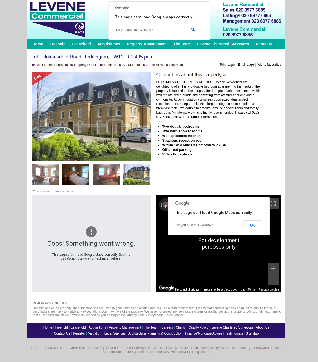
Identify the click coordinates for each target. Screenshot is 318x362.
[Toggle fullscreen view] (273, 203)
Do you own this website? (134, 30)
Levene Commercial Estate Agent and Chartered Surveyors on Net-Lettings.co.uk (192, 350)
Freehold (57, 44)
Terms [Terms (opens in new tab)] (251, 289)
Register (79, 333)
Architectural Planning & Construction (155, 333)
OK (192, 30)
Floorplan (176, 65)
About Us (264, 44)
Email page (246, 65)
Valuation (94, 333)
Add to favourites (269, 65)
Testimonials (234, 333)
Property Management (147, 44)
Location (110, 65)
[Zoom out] (273, 279)
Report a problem (269, 289)
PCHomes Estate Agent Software (245, 348)
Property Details (85, 65)
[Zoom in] (273, 268)
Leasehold (81, 44)
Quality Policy (199, 327)
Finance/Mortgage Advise (203, 333)
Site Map (252, 333)
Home (38, 44)
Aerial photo (131, 65)
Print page (227, 65)
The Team (182, 44)
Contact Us (62, 333)
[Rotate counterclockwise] (161, 204)
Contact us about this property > (191, 74)
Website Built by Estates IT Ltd (176, 348)
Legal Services (115, 333)
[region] (218, 243)
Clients (181, 327)
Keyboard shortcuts (187, 289)
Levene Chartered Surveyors (223, 44)
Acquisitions (108, 44)
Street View (154, 65)
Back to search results (52, 65)
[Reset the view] (165, 204)
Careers (167, 327)
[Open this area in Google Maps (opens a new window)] (167, 288)
